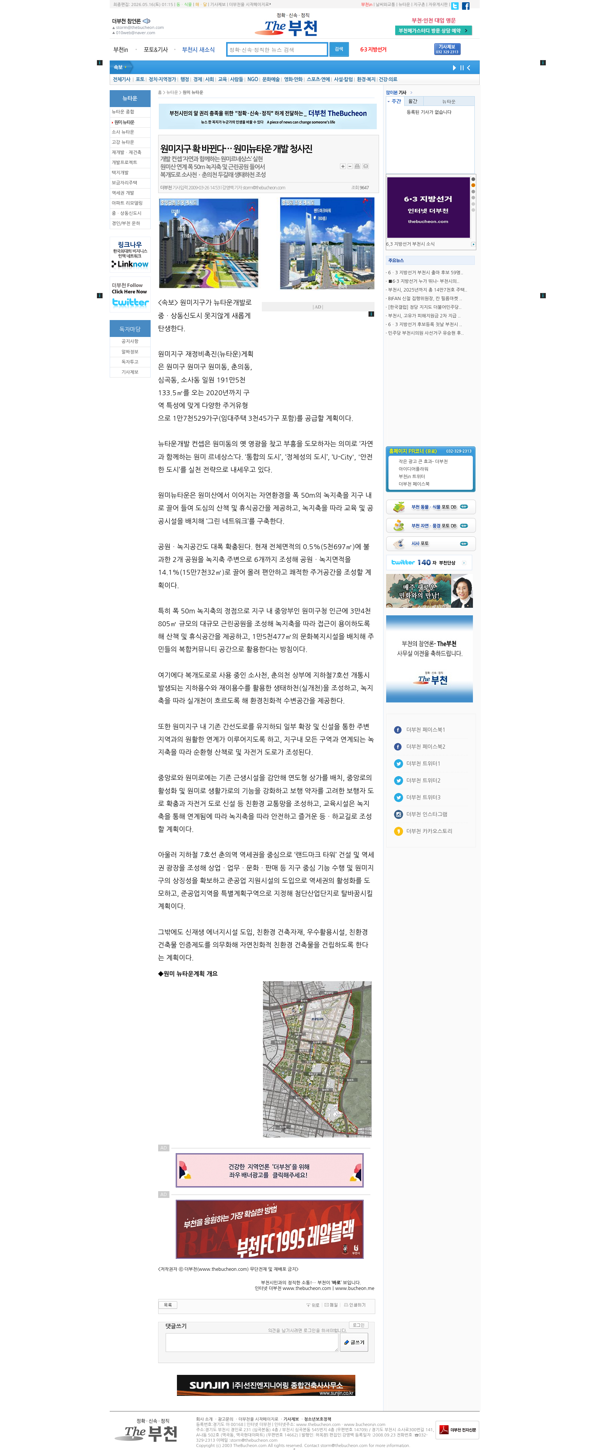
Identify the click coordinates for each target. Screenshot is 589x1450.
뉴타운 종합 (123, 112)
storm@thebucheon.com (264, 188)
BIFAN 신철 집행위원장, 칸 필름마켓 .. (425, 298)
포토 (140, 79)
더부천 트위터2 (423, 780)
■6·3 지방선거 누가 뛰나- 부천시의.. (423, 281)
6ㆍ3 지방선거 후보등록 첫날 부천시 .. (425, 324)
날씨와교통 (385, 5)
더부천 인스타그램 (426, 814)
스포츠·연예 (318, 79)
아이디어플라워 (414, 469)
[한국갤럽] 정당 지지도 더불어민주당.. (424, 307)
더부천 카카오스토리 (429, 831)
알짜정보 (129, 352)
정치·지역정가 (162, 79)
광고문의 (225, 1419)
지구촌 (419, 5)
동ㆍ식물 (184, 5)
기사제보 (218, 5)
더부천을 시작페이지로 (250, 4)
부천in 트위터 (412, 476)
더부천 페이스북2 (426, 746)
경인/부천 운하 (126, 223)
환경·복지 (366, 79)
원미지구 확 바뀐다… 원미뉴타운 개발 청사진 (236, 149)
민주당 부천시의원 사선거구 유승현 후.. (426, 333)
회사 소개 (204, 1419)
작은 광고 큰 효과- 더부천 (423, 461)
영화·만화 (293, 79)
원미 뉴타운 (124, 122)
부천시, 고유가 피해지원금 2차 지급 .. (424, 316)
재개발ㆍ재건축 (127, 152)
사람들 (236, 79)
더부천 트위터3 (423, 797)
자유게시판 (438, 5)
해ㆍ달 (201, 5)
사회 (209, 79)
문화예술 (270, 79)
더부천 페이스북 (414, 484)
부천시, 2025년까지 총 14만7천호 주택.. (427, 290)
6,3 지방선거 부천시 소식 (410, 244)
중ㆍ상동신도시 (127, 213)
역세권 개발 (123, 193)
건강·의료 (388, 79)
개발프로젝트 (124, 162)
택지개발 (120, 173)
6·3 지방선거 (373, 49)
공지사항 (129, 341)
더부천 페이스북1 (426, 730)
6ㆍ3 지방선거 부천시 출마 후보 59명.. (425, 272)
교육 (222, 79)
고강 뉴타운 (123, 142)
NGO (253, 79)
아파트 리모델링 (127, 203)
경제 (197, 79)
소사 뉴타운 (123, 132)
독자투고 (129, 362)
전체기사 (121, 79)
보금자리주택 (124, 183)
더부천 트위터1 (423, 763)
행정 (184, 79)
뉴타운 (404, 5)
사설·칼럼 (343, 79)
